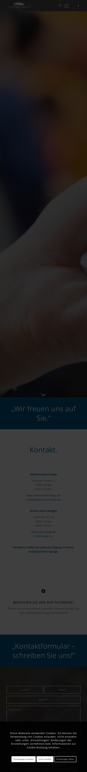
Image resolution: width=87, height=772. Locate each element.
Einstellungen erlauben (24, 759)
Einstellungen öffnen (65, 759)
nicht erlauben (45, 759)
